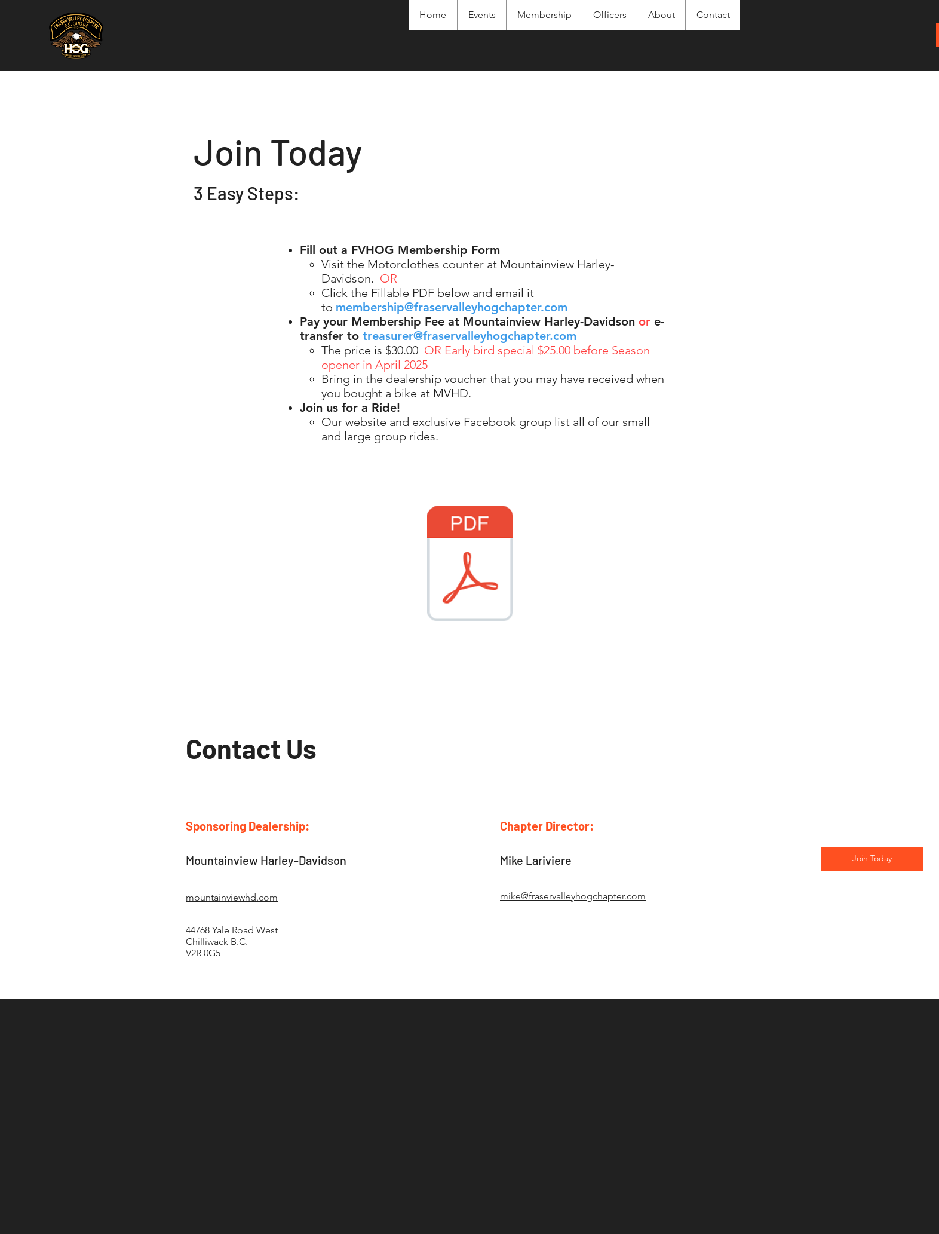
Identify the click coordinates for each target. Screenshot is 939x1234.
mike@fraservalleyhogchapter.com (573, 896)
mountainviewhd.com (232, 897)
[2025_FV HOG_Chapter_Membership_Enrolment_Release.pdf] (469, 565)
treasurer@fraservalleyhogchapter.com (469, 336)
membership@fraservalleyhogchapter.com (451, 307)
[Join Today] (872, 859)
